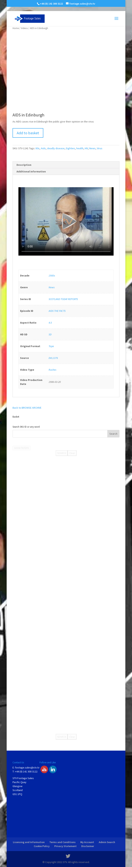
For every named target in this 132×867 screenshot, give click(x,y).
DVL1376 (53, 358)
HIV (86, 148)
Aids (43, 148)
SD (50, 334)
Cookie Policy (42, 846)
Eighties (70, 148)
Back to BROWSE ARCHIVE (27, 407)
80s (38, 148)
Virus (99, 148)
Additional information (31, 171)
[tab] (66, 165)
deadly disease (56, 148)
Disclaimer (87, 846)
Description (24, 165)
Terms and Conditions (62, 842)
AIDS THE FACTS (57, 311)
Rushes (52, 369)
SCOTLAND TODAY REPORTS (63, 299)
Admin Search (107, 842)
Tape (51, 346)
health (79, 148)
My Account (87, 842)
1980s (52, 275)
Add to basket (28, 132)
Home (16, 28)
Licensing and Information (29, 842)
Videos (24, 28)
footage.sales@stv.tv (27, 767)
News (92, 148)
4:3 (50, 322)
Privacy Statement (65, 846)
